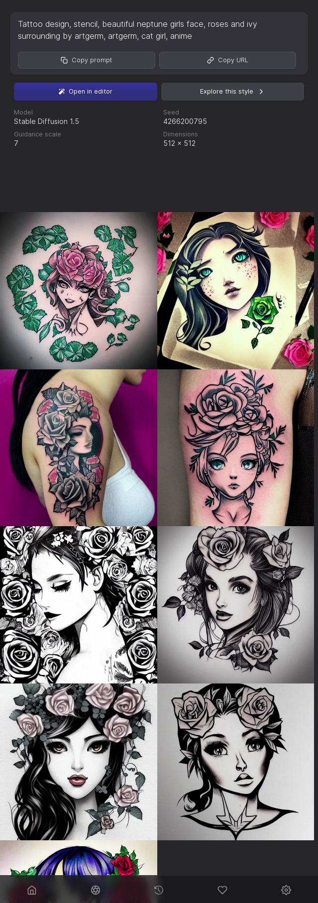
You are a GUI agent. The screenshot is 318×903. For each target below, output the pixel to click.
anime (181, 36)
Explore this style (232, 92)
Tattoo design (43, 24)
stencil (86, 24)
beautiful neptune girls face (153, 24)
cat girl (153, 36)
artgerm (122, 36)
